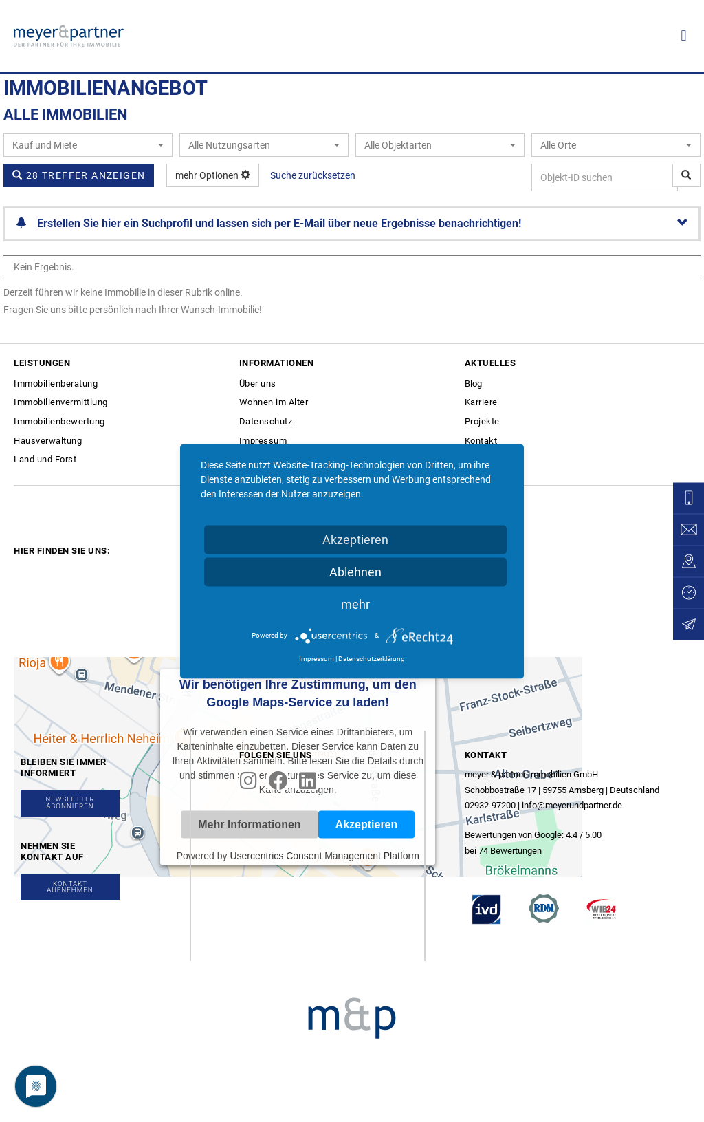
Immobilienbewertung (59, 421)
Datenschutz (266, 421)
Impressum (263, 440)
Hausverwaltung (48, 440)
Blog (473, 383)
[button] (683, 36)
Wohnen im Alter (274, 402)
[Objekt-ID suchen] (686, 175)
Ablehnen (355, 571)
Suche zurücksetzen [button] (312, 175)
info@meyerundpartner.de (572, 805)
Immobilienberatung (56, 383)
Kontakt (481, 440)
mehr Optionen (212, 175)
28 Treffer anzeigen (78, 175)
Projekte (482, 421)
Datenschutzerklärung (371, 658)
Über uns (257, 383)
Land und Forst (45, 459)
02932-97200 (490, 805)
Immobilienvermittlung (61, 402)
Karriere (481, 402)
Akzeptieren (355, 539)
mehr (355, 603)
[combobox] (88, 145)
